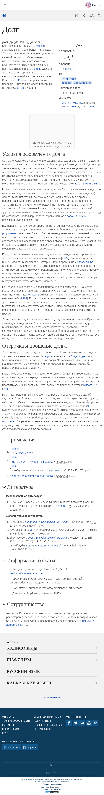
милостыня (87, 106)
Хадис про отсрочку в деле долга (32, 475)
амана (66, 106)
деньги (75, 106)
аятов (20, 87)
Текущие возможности (16, 720)
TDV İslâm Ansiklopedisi (48, 545)
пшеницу (80, 216)
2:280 (6, 388)
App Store (30, 747)
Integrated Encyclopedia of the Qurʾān (46, 521)
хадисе (47, 356)
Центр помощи (42, 729)
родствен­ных (10, 233)
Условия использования (52, 784)
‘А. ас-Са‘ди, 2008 (22, 453)
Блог (5, 733)
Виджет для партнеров (47, 716)
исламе (36, 68)
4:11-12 (73, 68)
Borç (28, 545)
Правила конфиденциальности (52, 787)
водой (70, 216)
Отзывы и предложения (48, 724)
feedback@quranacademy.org (27, 573)
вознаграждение (72, 102)
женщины (34, 294)
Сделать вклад (11, 729)
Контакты (8, 724)
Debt (30, 537)
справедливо (85, 262)
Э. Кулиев (59, 505)
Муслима (54, 470)
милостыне (90, 385)
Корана (22, 80)
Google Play (12, 747)
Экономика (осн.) (82, 82)
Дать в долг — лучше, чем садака (32, 461)
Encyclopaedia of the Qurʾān (52, 537)
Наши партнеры (43, 720)
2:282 (65, 68)
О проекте (8, 716)
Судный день (79, 356)
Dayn (32, 529)
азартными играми (86, 183)
